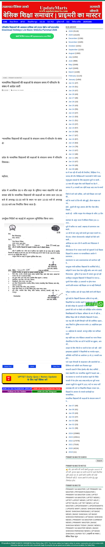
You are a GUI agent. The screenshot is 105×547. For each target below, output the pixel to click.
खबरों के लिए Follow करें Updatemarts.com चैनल (33, 36)
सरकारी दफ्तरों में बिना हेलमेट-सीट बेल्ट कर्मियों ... (83, 369)
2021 (71, 444)
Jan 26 (72, 102)
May (71, 64)
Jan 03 (72, 420)
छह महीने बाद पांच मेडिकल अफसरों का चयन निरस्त (83, 338)
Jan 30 (72, 87)
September (73, 49)
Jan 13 (72, 150)
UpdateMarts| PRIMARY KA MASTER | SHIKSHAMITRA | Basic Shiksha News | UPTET (25, 543)
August (72, 53)
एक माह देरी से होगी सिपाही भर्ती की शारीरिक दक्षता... (84, 321)
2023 (71, 437)
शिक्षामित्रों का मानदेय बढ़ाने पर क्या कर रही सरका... (83, 302)
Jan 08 (72, 169)
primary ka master (17, 90)
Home (5, 21)
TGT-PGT (50, 21)
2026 (71, 31)
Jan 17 (72, 135)
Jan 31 (72, 83)
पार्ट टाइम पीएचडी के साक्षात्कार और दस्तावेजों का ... (84, 362)
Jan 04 (72, 417)
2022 (71, 441)
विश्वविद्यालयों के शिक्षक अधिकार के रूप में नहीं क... (84, 313)
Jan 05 (72, 413)
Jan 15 (72, 143)
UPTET (23, 21)
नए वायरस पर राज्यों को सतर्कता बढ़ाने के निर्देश (82, 377)
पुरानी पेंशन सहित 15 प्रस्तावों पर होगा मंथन (81, 282)
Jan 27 (72, 98)
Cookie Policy (91, 545)
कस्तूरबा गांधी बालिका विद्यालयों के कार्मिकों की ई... (83, 267)
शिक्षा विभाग (14, 21)
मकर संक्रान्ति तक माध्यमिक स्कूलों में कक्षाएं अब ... (83, 373)
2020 (71, 448)
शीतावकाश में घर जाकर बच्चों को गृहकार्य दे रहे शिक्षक (84, 250)
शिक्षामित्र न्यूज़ (32, 21)
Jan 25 (72, 105)
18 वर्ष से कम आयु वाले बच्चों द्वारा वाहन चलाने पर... (84, 233)
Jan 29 (72, 90)
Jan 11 (72, 158)
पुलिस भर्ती (60, 21)
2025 (71, 35)
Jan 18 (72, 131)
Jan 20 (72, 124)
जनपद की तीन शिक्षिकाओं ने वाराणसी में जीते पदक (83, 176)
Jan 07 (72, 406)
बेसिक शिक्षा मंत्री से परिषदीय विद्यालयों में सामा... (82, 317)
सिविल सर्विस (76, 21)
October (72, 46)
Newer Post (7, 366)
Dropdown (87, 21)
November (73, 42)
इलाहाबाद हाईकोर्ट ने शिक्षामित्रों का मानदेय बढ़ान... (83, 352)
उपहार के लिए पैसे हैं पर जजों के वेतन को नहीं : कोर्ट (84, 348)
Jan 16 (72, 139)
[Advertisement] (32, 58)
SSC (67, 21)
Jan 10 (72, 161)
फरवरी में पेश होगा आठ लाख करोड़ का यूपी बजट (83, 381)
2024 (71, 433)
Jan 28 (72, 94)
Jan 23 (72, 113)
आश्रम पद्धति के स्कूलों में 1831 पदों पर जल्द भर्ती (83, 384)
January (72, 79)
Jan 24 (72, 109)
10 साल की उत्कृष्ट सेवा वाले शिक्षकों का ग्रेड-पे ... (82, 184)
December (73, 38)
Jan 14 (72, 146)
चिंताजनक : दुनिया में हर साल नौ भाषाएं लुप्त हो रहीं (83, 274)
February (73, 76)
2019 (71, 452)
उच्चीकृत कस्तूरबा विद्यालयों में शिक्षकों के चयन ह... (83, 278)
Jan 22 (72, 117)
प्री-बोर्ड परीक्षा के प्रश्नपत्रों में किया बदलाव (80, 306)
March (71, 72)
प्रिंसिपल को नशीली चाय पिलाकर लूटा (79, 366)
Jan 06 (72, 409)
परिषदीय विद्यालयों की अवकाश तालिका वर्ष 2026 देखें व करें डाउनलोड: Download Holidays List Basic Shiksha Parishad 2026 (30, 28)
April (71, 68)
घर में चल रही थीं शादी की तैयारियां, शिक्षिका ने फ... (83, 172)
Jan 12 (72, 154)
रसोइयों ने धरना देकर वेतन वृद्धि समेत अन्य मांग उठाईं (84, 270)
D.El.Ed (42, 21)
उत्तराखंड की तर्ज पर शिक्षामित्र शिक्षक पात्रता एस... (83, 388)
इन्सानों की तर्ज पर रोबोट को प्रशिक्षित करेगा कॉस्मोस (84, 310)
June (71, 61)
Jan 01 (72, 428)
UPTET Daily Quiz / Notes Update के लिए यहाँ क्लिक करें (31, 378)
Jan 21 (72, 120)
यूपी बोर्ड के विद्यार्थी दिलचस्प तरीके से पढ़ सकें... (82, 298)
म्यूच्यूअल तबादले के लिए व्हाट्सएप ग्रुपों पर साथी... (83, 180)
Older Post (56, 366)
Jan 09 (72, 165)
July (70, 57)
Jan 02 (72, 424)
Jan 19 (72, 128)
